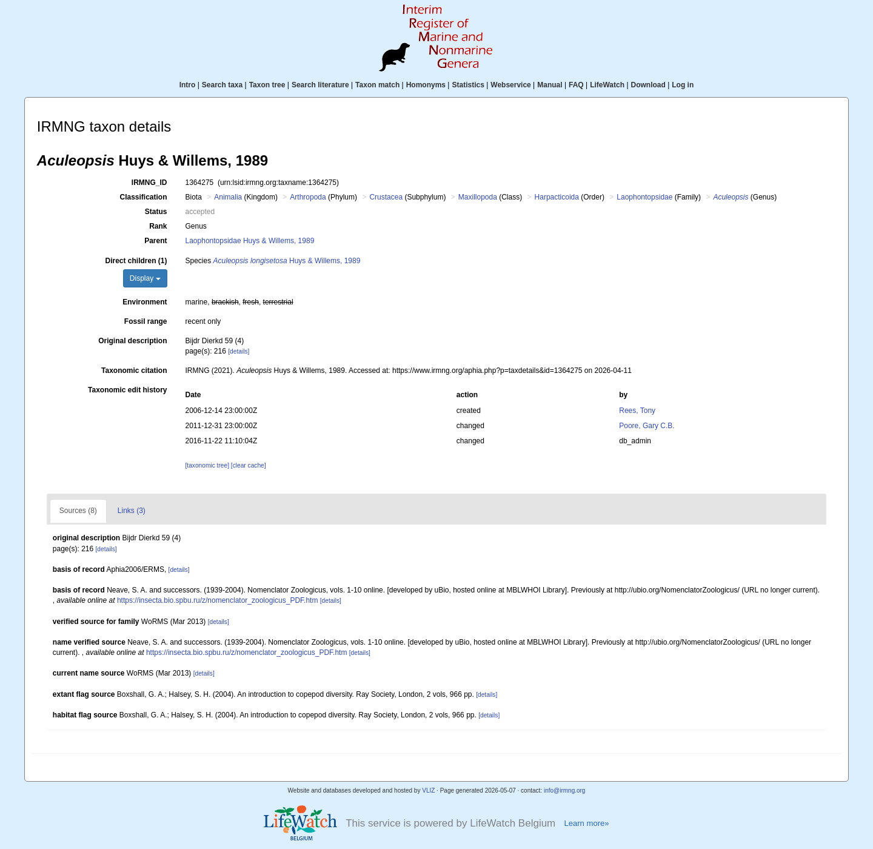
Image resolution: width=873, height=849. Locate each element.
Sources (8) (78, 510)
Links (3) (132, 510)
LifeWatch (607, 85)
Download (648, 85)
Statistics (468, 85)
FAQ (576, 85)
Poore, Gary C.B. (646, 425)
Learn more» (586, 823)
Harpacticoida (557, 197)
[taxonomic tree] (207, 465)
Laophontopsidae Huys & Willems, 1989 (250, 241)
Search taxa (222, 85)
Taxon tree (267, 85)
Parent (155, 241)
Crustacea (386, 197)
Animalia (228, 197)
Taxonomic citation (134, 370)
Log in (683, 85)
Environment (144, 302)
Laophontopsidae (644, 197)
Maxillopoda (477, 197)
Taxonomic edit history (127, 390)
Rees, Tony (637, 410)
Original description (132, 341)
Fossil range (145, 321)
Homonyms (426, 85)
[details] (238, 351)
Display (145, 278)
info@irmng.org (565, 790)
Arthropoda (308, 197)
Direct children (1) (136, 261)
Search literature (320, 85)
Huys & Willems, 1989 (287, 261)
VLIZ (428, 790)
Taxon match (377, 85)
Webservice (510, 85)
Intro (187, 85)
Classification (143, 197)
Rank (158, 226)
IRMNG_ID (149, 182)
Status (156, 211)
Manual (549, 85)
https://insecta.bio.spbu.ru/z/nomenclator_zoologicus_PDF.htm (217, 600)
